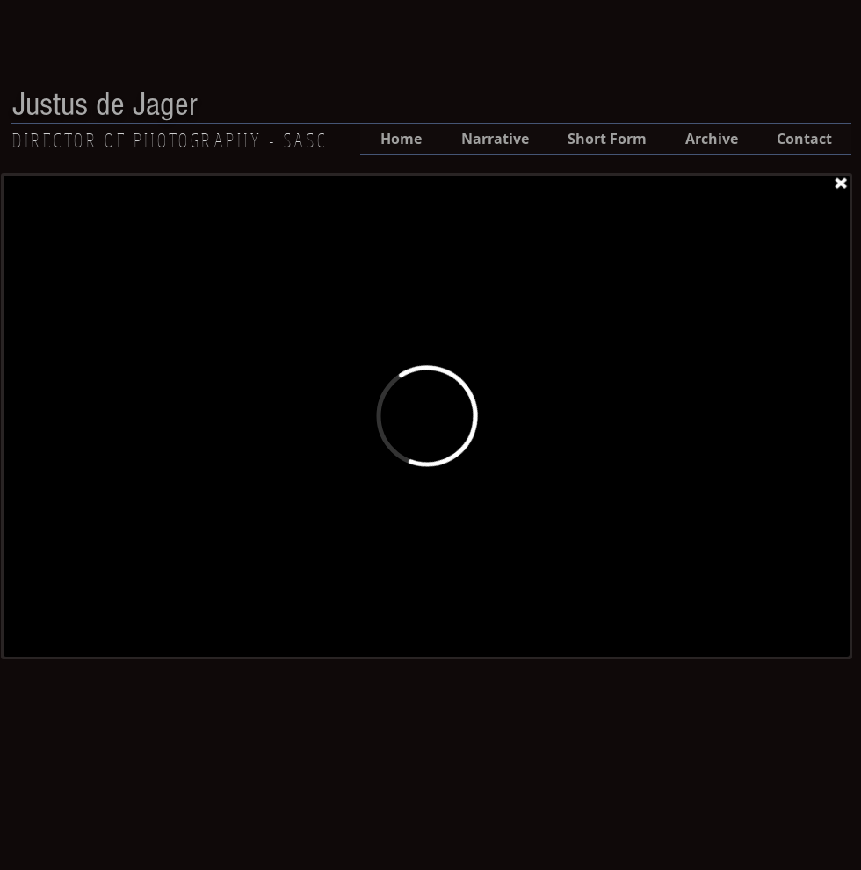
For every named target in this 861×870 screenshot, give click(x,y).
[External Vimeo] (427, 416)
